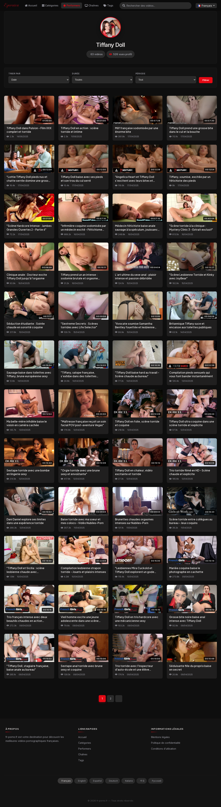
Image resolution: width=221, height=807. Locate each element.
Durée (76, 73)
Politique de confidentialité (165, 743)
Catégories (50, 5)
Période (140, 73)
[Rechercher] (123, 5)
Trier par (14, 73)
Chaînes (92, 5)
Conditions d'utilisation (163, 749)
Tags (108, 5)
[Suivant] (119, 698)
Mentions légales (160, 737)
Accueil (31, 5)
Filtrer (205, 80)
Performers (71, 5)
